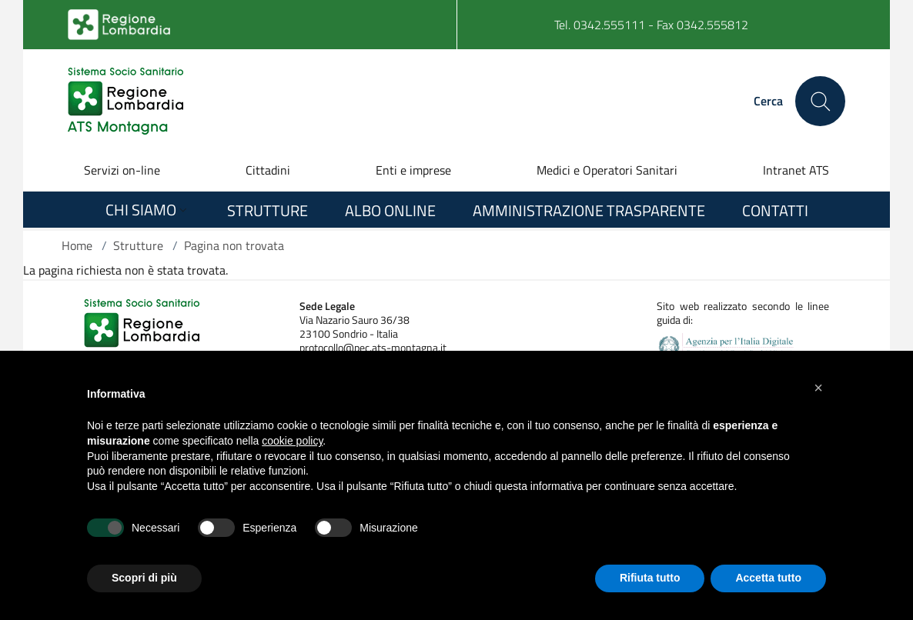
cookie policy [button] (292, 441)
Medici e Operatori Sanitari (607, 170)
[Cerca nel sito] (820, 101)
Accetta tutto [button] (768, 578)
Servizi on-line (122, 170)
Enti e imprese (413, 170)
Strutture (138, 245)
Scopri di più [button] (144, 578)
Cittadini (268, 170)
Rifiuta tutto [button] (650, 578)
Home (77, 245)
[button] (818, 387)
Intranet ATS (796, 170)
